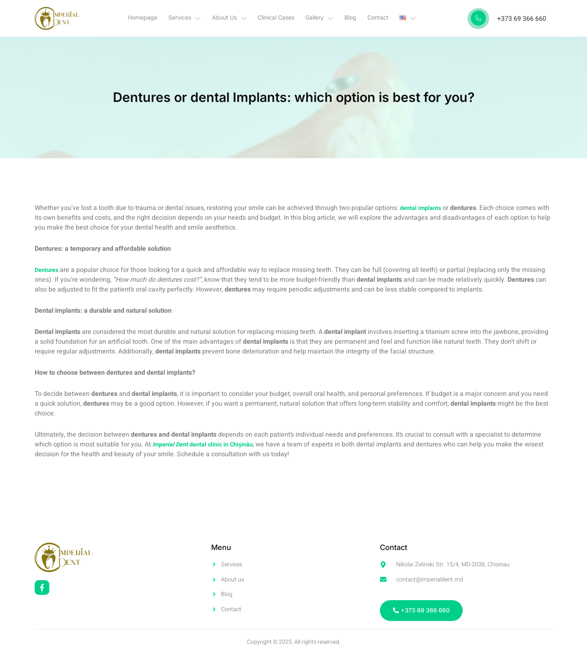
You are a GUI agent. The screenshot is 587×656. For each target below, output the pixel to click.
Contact (372, 18)
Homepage (154, 18)
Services (193, 18)
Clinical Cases (278, 18)
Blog (347, 18)
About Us (235, 18)
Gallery (319, 18)
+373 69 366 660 (521, 19)
